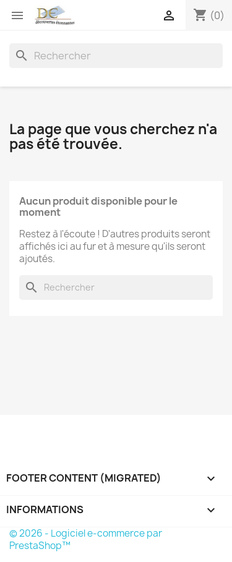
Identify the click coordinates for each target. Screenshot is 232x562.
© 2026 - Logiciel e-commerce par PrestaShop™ (85, 539)
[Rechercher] (116, 55)
